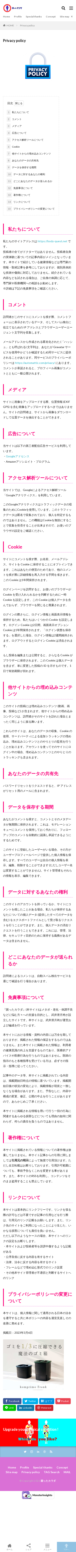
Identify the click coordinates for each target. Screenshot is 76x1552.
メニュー (47, 1546)
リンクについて (18, 201)
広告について (17, 133)
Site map (64, 16)
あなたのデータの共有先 (23, 160)
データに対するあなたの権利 (26, 174)
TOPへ (66, 1546)
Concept (51, 16)
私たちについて (18, 112)
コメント (14, 119)
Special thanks (34, 16)
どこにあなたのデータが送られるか (29, 181)
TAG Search (52, 1472)
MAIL (67, 1472)
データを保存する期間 (21, 167)
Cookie (13, 146)
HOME (10, 25)
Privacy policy (27, 25)
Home (6, 16)
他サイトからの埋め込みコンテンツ (29, 153)
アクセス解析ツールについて (25, 139)
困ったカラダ (48, 1480)
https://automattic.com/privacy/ (35, 362)
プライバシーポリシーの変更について (31, 208)
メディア (14, 126)
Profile (18, 16)
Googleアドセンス (17, 456)
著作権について (18, 195)
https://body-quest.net (53, 241)
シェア (28, 1547)
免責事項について (20, 188)
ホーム (9, 1546)
